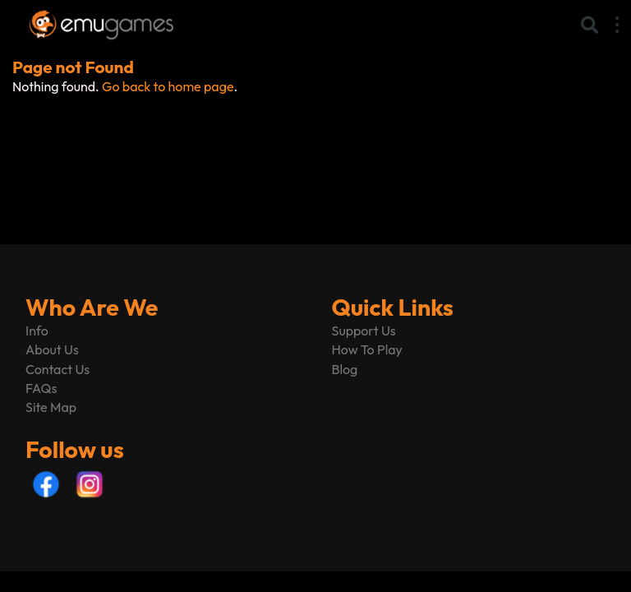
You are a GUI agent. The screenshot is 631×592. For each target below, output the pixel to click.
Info (36, 330)
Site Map (50, 407)
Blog (345, 369)
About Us (52, 349)
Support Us (364, 330)
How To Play (367, 349)
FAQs (41, 388)
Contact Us (57, 369)
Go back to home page (167, 86)
